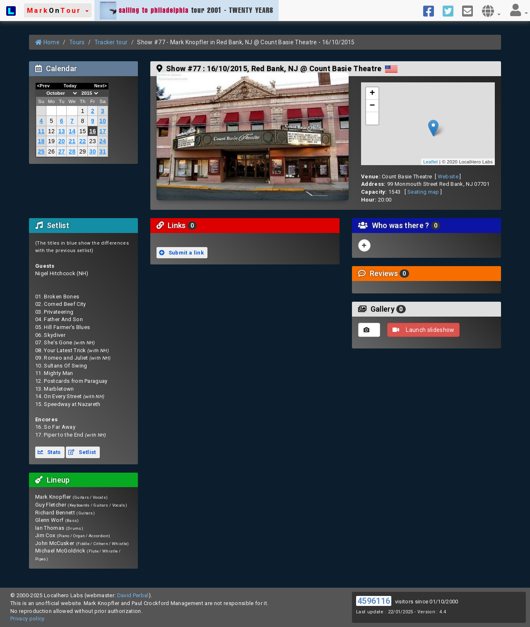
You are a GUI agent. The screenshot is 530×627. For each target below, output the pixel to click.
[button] (58, 10)
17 (102, 131)
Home (47, 42)
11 (41, 131)
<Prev (43, 85)
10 (102, 121)
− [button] (373, 106)
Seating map (423, 192)
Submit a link (181, 253)
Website (448, 176)
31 (102, 151)
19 (51, 141)
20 (61, 141)
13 (61, 131)
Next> (100, 85)
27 (61, 151)
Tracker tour (111, 42)
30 (92, 151)
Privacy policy (27, 618)
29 (82, 151)
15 (82, 131)
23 (92, 141)
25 (41, 151)
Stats (49, 452)
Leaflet (430, 161)
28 (72, 151)
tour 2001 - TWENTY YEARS (186, 10)
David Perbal (133, 595)
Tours (77, 42)
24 (102, 141)
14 (72, 131)
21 (72, 141)
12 (51, 131)
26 (51, 151)
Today (70, 85)
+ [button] (373, 93)
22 (82, 141)
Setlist (82, 452)
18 (41, 141)
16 (92, 131)
